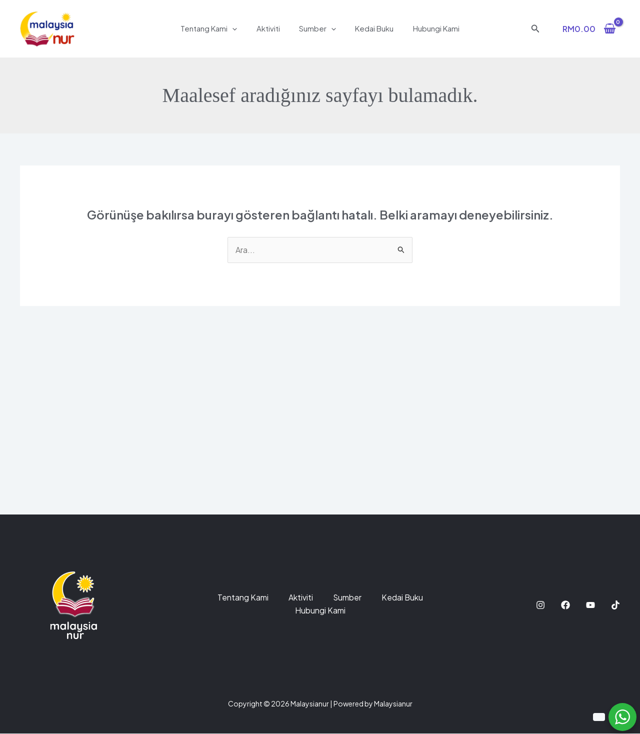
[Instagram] (540, 605)
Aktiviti (272, 28)
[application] (241, 28)
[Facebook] (565, 605)
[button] (535, 28)
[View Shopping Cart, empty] (589, 28)
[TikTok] (615, 605)
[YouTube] (590, 605)
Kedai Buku (370, 28)
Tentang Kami (217, 28)
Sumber (317, 28)
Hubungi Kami (427, 28)
